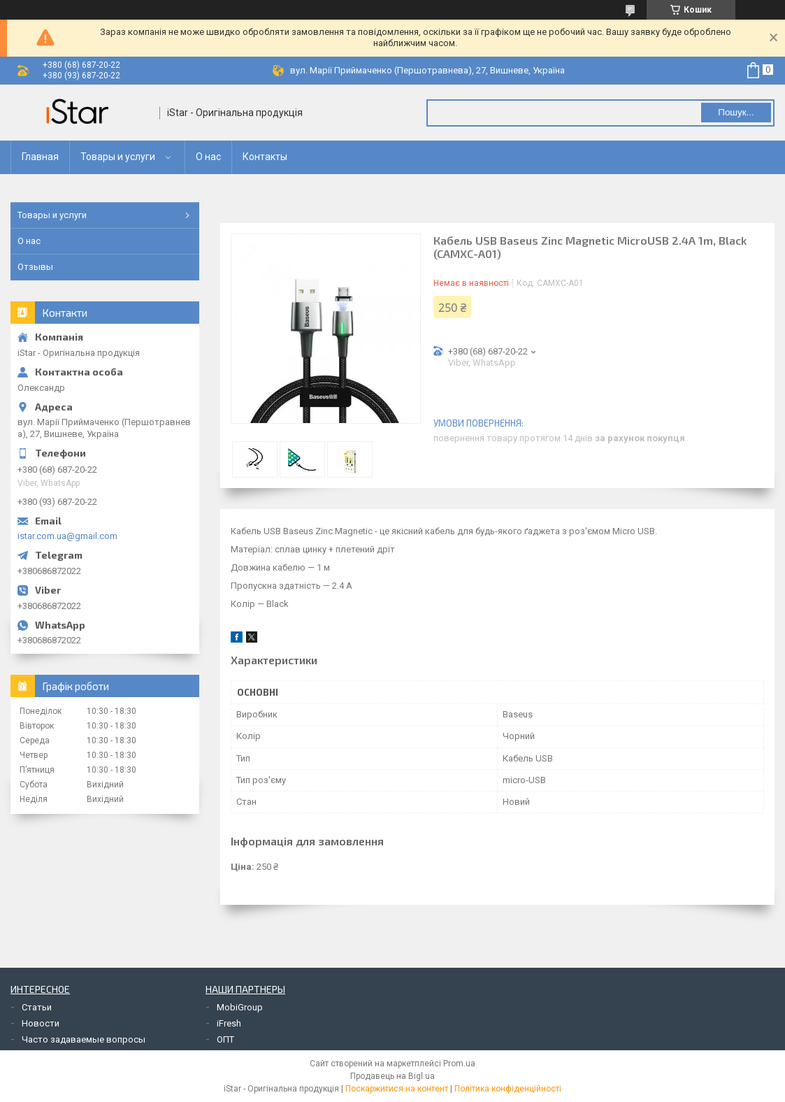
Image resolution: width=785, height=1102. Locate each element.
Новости (40, 1023)
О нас (208, 156)
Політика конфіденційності (507, 1089)
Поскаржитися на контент (396, 1089)
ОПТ (225, 1039)
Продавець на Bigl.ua (392, 1076)
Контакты (265, 156)
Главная (40, 156)
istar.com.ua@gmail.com (67, 536)
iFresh (229, 1023)
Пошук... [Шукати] (736, 112)
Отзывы (35, 267)
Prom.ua (459, 1063)
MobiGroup (240, 1007)
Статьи (37, 1007)
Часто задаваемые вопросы (83, 1039)
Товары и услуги (117, 156)
